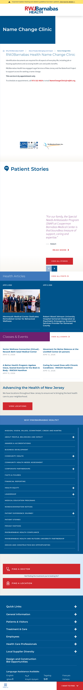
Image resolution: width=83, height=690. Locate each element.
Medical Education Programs (20, 500)
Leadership (10, 494)
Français (66, 675)
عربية (27, 675)
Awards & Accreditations (18, 443)
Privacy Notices (13, 526)
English (10, 675)
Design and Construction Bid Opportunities (27, 545)
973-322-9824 (37, 80)
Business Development (16, 450)
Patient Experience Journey (19, 513)
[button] (70, 686)
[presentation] (64, 234)
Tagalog (47, 675)
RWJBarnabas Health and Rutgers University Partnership (34, 538)
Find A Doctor (18, 569)
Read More (60, 250)
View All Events (59, 337)
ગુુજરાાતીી (10, 679)
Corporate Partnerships (17, 469)
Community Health (14, 456)
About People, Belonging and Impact (41, 51)
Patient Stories (13, 519)
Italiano (65, 679)
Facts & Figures (13, 475)
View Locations (17, 406)
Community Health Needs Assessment (24, 462)
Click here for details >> (67, 2)
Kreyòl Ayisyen (31, 679)
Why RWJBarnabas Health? (15, 51)
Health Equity (12, 488)
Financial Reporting (15, 481)
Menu (5, 685)
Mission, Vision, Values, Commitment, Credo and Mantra (33, 430)
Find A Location (19, 583)
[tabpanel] (41, 194)
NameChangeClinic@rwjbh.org (62, 80)
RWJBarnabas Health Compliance (22, 532)
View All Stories (59, 261)
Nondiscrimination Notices (19, 507)
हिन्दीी (46, 679)
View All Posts (59, 276)
